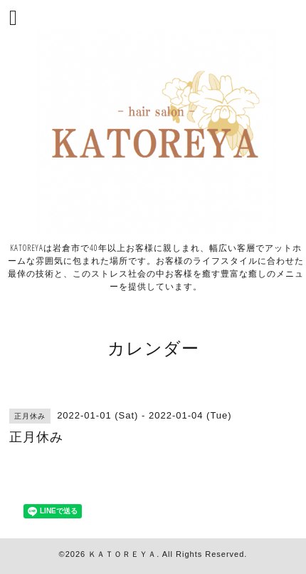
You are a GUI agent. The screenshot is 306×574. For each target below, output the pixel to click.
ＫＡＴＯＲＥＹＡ (122, 554)
